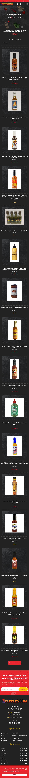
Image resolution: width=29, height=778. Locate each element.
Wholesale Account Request (19, 735)
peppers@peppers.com (16, 717)
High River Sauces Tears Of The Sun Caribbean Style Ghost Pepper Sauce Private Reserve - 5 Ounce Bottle (14, 197)
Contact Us (15, 733)
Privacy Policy (15, 738)
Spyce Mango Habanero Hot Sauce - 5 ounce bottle (14, 346)
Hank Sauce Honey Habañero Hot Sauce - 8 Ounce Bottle (14, 501)
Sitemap (5, 740)
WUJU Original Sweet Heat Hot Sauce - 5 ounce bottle (14, 651)
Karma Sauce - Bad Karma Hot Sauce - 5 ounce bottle (14, 576)
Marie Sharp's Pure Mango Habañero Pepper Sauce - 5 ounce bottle (14, 613)
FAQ (4, 738)
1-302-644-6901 (16, 715)
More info (17, 771)
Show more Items (14, 663)
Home (9, 17)
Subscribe (23, 689)
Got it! (14, 774)
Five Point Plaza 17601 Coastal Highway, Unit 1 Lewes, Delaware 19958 (15, 708)
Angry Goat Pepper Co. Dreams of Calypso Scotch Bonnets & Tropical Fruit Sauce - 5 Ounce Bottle (14, 463)
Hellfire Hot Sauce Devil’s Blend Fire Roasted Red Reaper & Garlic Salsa (14, 78)
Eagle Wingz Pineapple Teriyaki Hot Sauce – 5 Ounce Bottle (14, 539)
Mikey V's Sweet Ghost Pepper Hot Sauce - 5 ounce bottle (14, 386)
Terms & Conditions (17, 740)
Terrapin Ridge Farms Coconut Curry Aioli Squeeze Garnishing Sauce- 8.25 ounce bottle (14, 268)
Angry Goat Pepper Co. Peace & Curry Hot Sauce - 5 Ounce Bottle (14, 117)
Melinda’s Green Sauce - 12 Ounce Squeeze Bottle (14, 423)
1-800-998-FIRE (17, 712)
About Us (5, 733)
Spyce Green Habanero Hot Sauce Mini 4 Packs (14, 231)
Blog (4, 735)
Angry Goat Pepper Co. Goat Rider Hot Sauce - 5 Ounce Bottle (14, 156)
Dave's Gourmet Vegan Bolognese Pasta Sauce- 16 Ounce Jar (14, 308)
